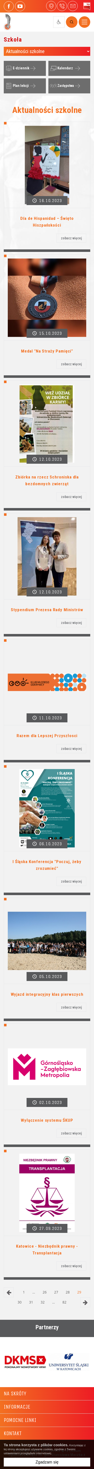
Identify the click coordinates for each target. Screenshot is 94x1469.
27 (56, 1292)
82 (64, 1302)
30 (20, 1302)
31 (31, 1302)
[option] (25, 1362)
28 (68, 1292)
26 (45, 1292)
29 (79, 1292)
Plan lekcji (16, 85)
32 (43, 1302)
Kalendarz (61, 68)
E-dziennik (16, 68)
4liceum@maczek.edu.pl (73, 6)
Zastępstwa (61, 85)
